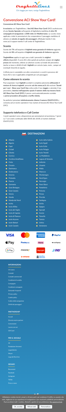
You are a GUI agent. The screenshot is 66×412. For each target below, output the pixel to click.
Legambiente (12, 350)
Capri (11, 146)
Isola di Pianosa (14, 216)
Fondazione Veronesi (15, 346)
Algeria (11, 143)
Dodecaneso (13, 172)
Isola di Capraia (14, 213)
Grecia (11, 194)
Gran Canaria (13, 191)
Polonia (42, 191)
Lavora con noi (13, 327)
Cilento (11, 153)
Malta (41, 168)
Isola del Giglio (14, 210)
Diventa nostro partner (15, 320)
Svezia (41, 213)
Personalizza (45, 407)
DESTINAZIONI (36, 133)
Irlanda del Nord (15, 200)
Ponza (41, 194)
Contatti (11, 273)
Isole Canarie (13, 226)
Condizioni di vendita (15, 280)
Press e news (12, 383)
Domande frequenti (14, 290)
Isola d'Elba (13, 207)
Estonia (11, 175)
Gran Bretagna (14, 188)
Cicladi (11, 149)
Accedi (10, 317)
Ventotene (43, 226)
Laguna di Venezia (45, 159)
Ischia (11, 203)
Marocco (42, 172)
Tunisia (41, 219)
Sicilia (41, 203)
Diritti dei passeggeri (15, 304)
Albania (11, 140)
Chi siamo (11, 270)
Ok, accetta (18, 407)
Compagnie (12, 283)
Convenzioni (12, 324)
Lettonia (42, 162)
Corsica (11, 156)
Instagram (11, 376)
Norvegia (42, 181)
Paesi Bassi (43, 184)
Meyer (10, 353)
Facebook (11, 373)
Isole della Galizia (45, 140)
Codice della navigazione (16, 301)
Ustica (41, 223)
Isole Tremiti (43, 153)
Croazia (11, 165)
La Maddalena (44, 156)
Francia (11, 181)
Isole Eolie (43, 146)
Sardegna (42, 200)
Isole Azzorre (14, 219)
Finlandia (12, 178)
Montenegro (44, 175)
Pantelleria (43, 188)
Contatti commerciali (15, 277)
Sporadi (42, 210)
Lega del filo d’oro (14, 357)
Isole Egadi (43, 143)
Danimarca (12, 168)
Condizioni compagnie (15, 287)
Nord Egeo (43, 178)
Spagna (41, 207)
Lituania (42, 165)
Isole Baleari (13, 223)
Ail (9, 343)
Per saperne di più (56, 402)
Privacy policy (12, 294)
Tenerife (42, 216)
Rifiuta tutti (32, 407)
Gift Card (11, 331)
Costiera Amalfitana (16, 159)
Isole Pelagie (44, 149)
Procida (42, 197)
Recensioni (11, 369)
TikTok (10, 380)
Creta (11, 162)
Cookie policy (12, 297)
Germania (12, 184)
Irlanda (11, 197)
